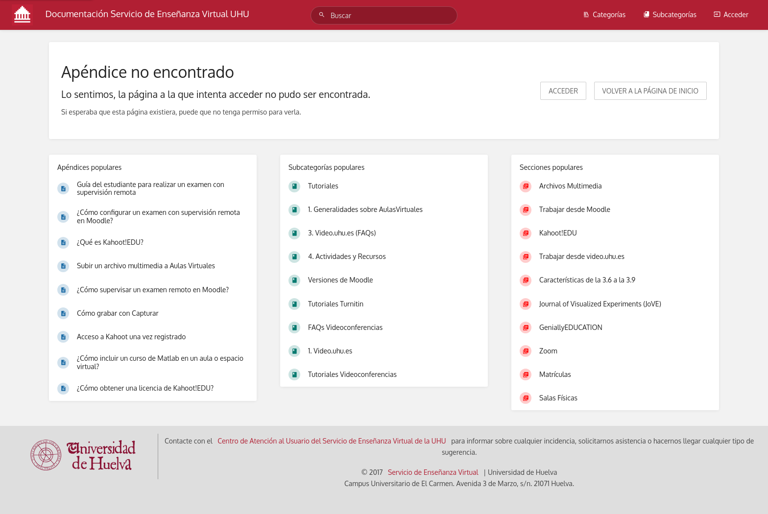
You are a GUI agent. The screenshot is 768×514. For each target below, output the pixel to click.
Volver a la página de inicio (650, 91)
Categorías (604, 14)
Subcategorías (669, 14)
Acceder (731, 14)
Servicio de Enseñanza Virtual (433, 472)
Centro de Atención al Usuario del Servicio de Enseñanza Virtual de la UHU (331, 441)
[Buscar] (323, 15)
